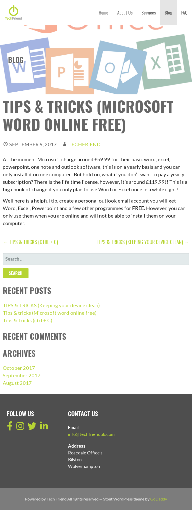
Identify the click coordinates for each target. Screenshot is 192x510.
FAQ (184, 12)
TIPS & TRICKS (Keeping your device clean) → (143, 242)
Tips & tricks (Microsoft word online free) (49, 313)
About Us (124, 12)
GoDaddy (158, 498)
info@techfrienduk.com (91, 434)
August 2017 (17, 383)
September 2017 (21, 375)
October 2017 (19, 368)
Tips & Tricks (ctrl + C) (27, 320)
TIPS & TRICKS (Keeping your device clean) (51, 305)
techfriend (84, 144)
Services (149, 12)
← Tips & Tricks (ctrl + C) (30, 242)
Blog (168, 12)
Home (103, 12)
